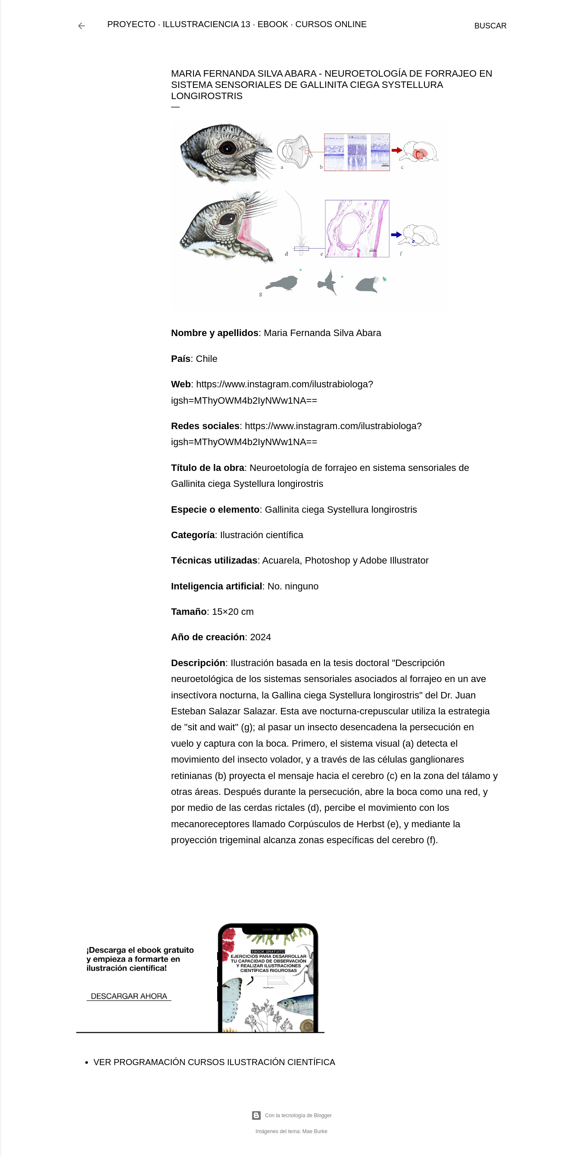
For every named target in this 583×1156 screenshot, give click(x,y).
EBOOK (273, 24)
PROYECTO (131, 24)
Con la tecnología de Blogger (291, 1115)
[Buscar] (490, 26)
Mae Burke (314, 1131)
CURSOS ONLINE (331, 24)
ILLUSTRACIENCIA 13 (206, 24)
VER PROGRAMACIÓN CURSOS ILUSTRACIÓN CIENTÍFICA (214, 1062)
